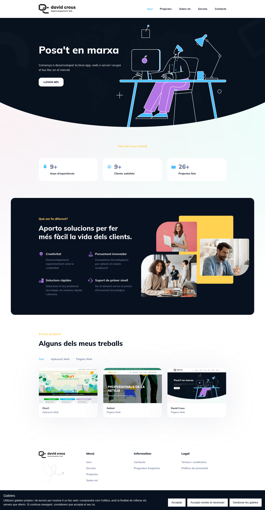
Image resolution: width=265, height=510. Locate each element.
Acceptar (176, 502)
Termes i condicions (194, 462)
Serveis (202, 8)
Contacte (220, 8)
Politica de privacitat (195, 468)
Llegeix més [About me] (51, 82)
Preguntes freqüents (147, 468)
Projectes (166, 8)
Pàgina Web (84, 359)
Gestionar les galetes (245, 502)
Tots (41, 359)
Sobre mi (185, 8)
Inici (89, 462)
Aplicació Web (60, 359)
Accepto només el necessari (207, 502)
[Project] (68, 392)
